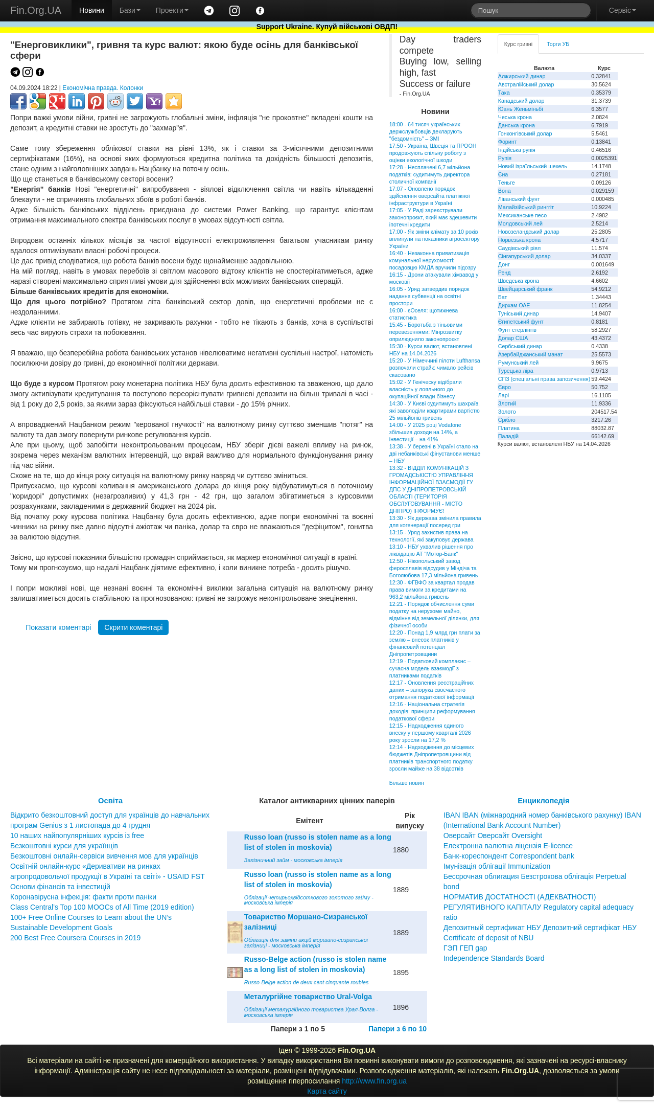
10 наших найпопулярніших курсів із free (77, 835)
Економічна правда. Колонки (102, 88)
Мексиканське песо (522, 215)
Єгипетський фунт (521, 322)
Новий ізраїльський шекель (532, 166)
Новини (91, 10)
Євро (504, 387)
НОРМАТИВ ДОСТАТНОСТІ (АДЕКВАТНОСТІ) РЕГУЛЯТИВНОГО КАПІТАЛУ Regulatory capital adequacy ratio (538, 907)
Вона (504, 191)
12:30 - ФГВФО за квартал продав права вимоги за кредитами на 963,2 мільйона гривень (432, 589)
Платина (509, 428)
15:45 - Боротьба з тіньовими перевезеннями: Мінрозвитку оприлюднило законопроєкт (425, 332)
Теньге (506, 182)
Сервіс (622, 10)
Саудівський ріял (519, 248)
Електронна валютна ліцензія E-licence (508, 846)
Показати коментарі (58, 627)
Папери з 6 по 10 (397, 1029)
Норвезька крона (519, 240)
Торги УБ (558, 44)
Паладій (508, 436)
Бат (502, 297)
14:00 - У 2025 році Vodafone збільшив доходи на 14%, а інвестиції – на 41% (425, 432)
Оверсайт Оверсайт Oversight (492, 835)
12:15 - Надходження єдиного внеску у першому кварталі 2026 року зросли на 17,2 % (430, 732)
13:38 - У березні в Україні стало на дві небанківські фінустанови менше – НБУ (434, 453)
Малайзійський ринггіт (526, 207)
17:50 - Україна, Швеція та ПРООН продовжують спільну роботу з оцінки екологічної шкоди (433, 153)
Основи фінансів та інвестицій (60, 887)
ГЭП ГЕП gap (465, 948)
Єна (503, 174)
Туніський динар (518, 313)
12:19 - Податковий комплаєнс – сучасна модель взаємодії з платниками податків (430, 668)
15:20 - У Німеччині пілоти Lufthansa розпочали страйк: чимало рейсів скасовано (434, 367)
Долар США (513, 338)
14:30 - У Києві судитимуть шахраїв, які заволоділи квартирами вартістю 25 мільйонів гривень (434, 410)
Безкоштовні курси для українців (64, 846)
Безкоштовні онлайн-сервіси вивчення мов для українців (104, 856)
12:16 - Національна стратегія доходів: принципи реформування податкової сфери (432, 711)
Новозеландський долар (528, 232)
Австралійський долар (526, 84)
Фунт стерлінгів (517, 330)
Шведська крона (518, 281)
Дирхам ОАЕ (514, 305)
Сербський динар (520, 346)
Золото (507, 412)
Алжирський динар (522, 76)
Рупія (504, 158)
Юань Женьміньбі (520, 109)
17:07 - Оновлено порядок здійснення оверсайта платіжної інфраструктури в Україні (429, 196)
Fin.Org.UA (35, 10)
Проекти (172, 10)
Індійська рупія (516, 150)
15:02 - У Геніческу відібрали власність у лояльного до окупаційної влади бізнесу (425, 389)
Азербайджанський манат (530, 354)
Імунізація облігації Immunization (497, 866)
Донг (504, 264)
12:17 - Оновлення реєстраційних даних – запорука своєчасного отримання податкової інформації (431, 690)
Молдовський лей (520, 223)
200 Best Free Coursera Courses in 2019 (75, 938)
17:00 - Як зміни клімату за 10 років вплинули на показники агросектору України (434, 239)
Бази (130, 10)
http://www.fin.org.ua (374, 1081)
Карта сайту (327, 1091)
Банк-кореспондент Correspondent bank (508, 856)
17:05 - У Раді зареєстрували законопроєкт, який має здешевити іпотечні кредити (433, 217)
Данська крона (516, 125)
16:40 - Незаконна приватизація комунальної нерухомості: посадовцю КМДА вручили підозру (432, 260)
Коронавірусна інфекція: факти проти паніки (83, 897)
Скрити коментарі (133, 627)
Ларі (503, 395)
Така (504, 92)
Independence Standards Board (494, 958)
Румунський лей (518, 362)
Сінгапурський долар (524, 256)
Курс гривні (518, 44)
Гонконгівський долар (525, 133)
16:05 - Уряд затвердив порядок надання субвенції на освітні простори (429, 296)
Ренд (504, 272)
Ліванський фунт (519, 199)
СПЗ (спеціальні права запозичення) (544, 379)
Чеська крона (515, 117)
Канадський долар (521, 101)
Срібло (507, 420)
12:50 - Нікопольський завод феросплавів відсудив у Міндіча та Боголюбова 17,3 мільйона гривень (433, 568)
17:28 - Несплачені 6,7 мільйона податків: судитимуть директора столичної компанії (429, 174)
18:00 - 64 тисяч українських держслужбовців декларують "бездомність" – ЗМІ (425, 131)
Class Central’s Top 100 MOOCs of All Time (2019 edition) (102, 907)
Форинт (507, 142)
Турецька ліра (515, 371)
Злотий (507, 403)
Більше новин (406, 783)
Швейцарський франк (525, 289)
